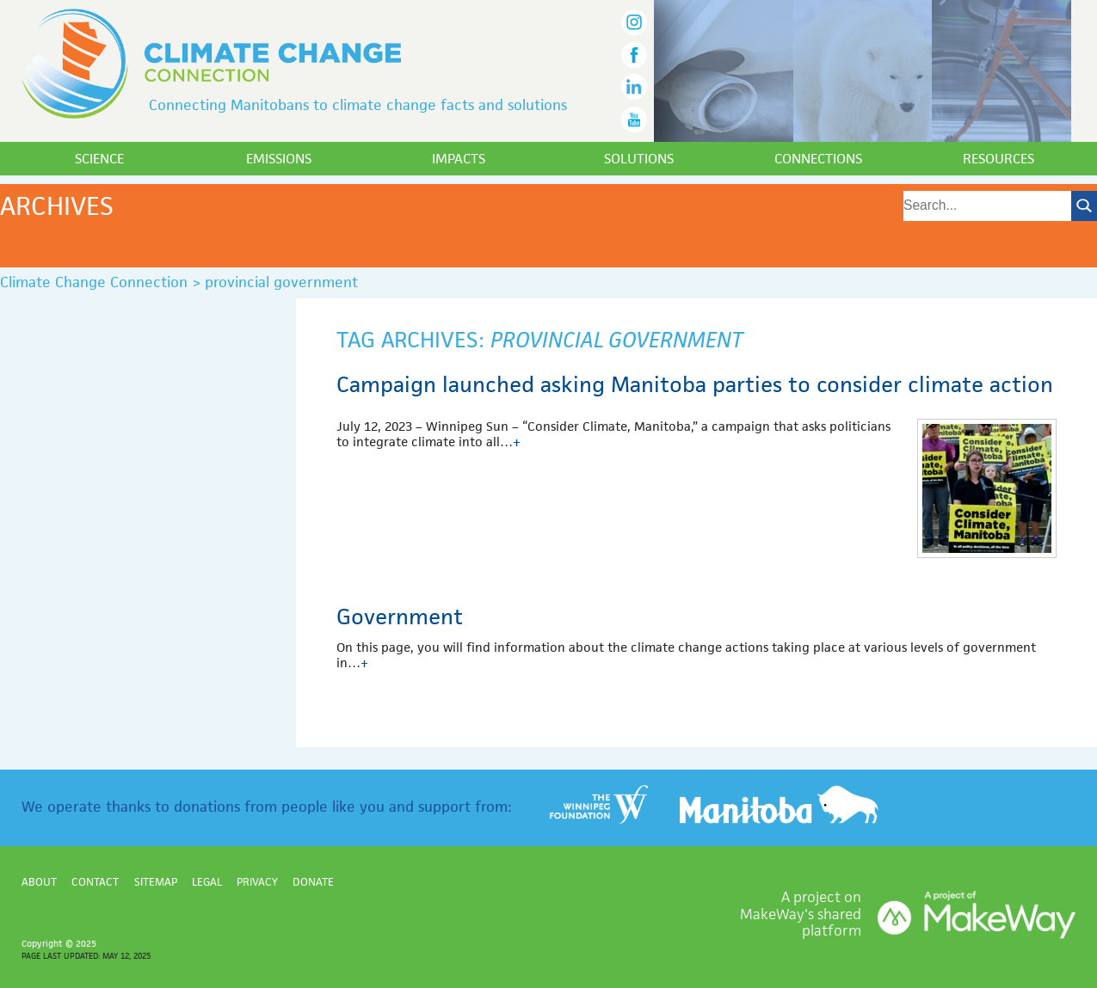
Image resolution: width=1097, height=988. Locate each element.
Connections (818, 159)
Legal (207, 881)
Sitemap (155, 881)
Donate (313, 881)
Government (399, 616)
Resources (998, 159)
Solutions (639, 159)
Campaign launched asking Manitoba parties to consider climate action (694, 384)
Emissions (278, 159)
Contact (95, 881)
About (39, 881)
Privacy (257, 881)
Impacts (458, 159)
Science (99, 159)
